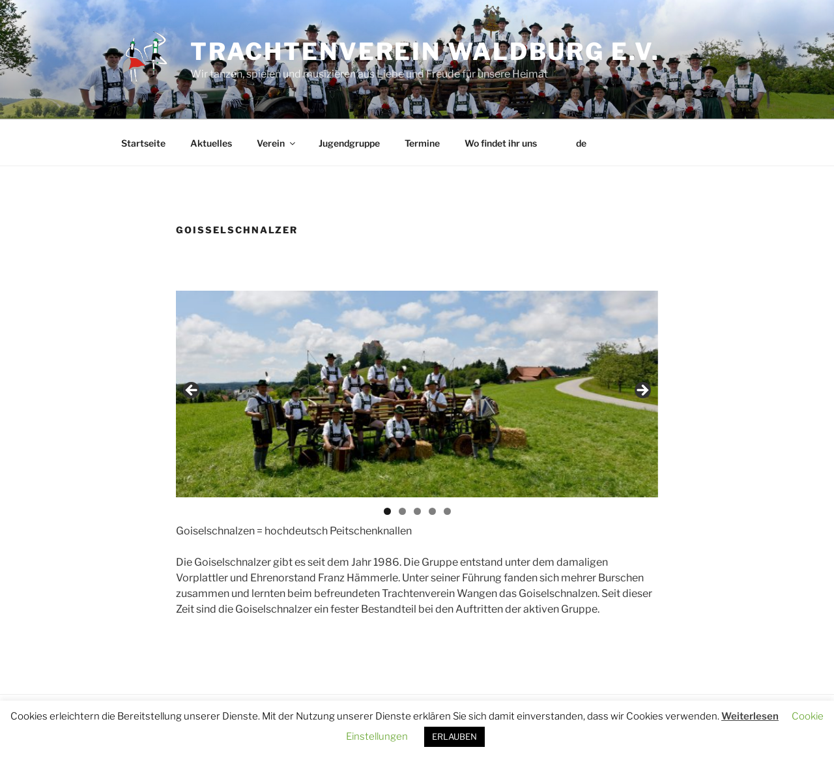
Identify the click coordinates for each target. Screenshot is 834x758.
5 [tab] (447, 511)
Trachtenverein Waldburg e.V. (425, 51)
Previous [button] (192, 391)
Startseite (143, 143)
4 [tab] (432, 511)
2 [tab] (402, 511)
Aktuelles (211, 143)
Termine (422, 143)
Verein (277, 143)
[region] (417, 394)
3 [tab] (417, 511)
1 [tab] (387, 511)
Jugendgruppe (349, 143)
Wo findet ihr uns (501, 143)
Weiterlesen (750, 716)
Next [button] (642, 391)
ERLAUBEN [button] (454, 736)
